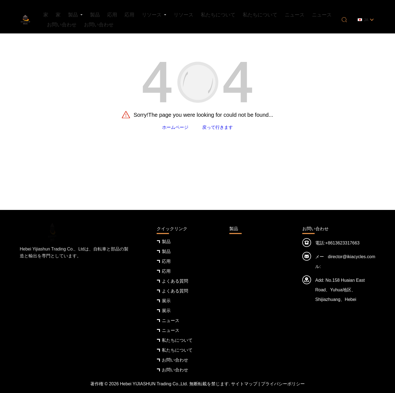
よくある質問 (175, 281)
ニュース (294, 15)
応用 (112, 15)
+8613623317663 (342, 243)
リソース (152, 15)
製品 (73, 15)
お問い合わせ (62, 24)
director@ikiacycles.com (351, 256)
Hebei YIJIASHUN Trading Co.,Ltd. (154, 383)
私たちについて (218, 15)
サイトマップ (244, 383)
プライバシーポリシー (283, 383)
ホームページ (175, 127)
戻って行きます (217, 127)
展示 (166, 300)
